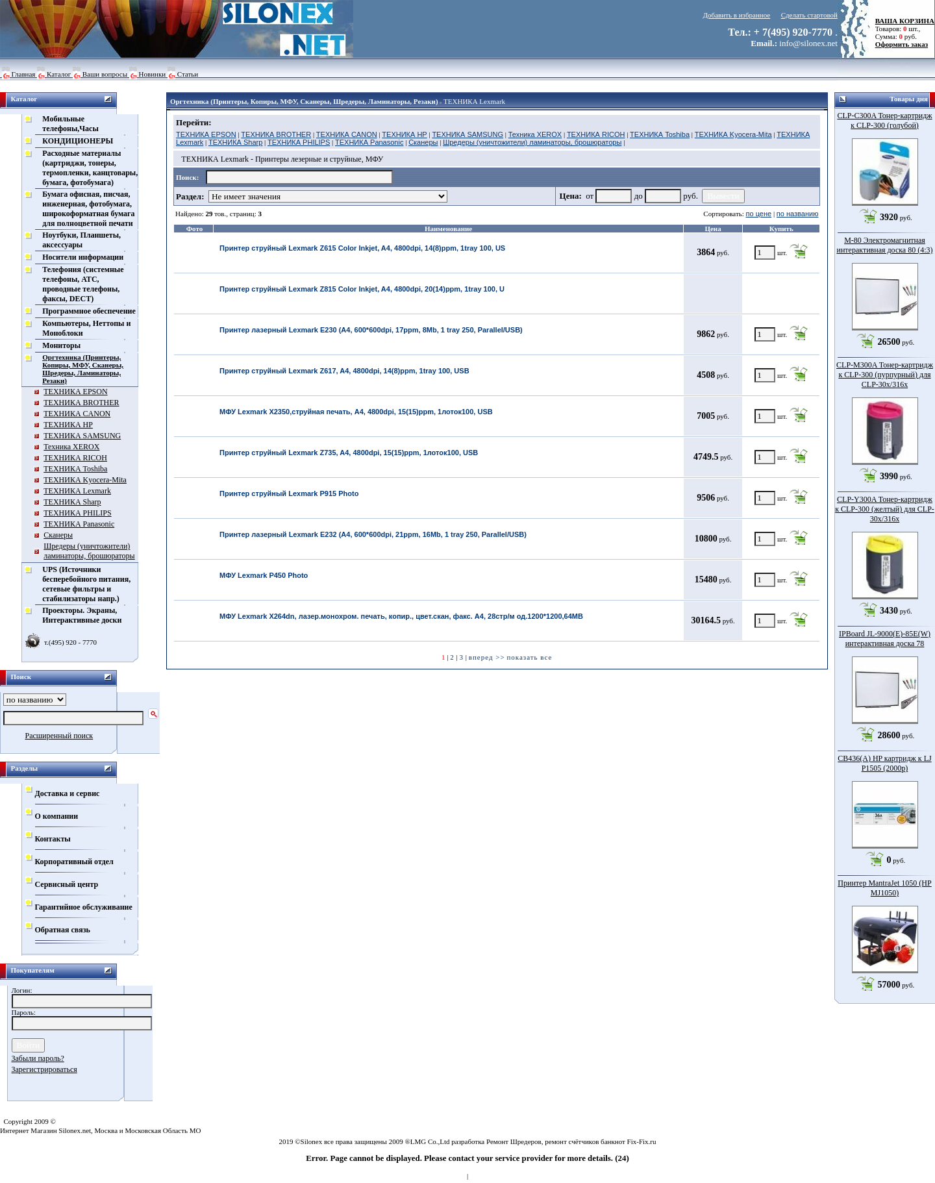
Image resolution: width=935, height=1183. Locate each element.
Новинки (152, 74)
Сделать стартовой (809, 15)
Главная (24, 74)
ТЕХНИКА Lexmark (474, 101)
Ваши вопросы (104, 74)
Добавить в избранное (737, 15)
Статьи (187, 74)
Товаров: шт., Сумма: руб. (901, 28)
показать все (529, 657)
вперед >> (487, 657)
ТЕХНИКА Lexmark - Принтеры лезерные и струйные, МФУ (282, 159)
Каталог (59, 74)
